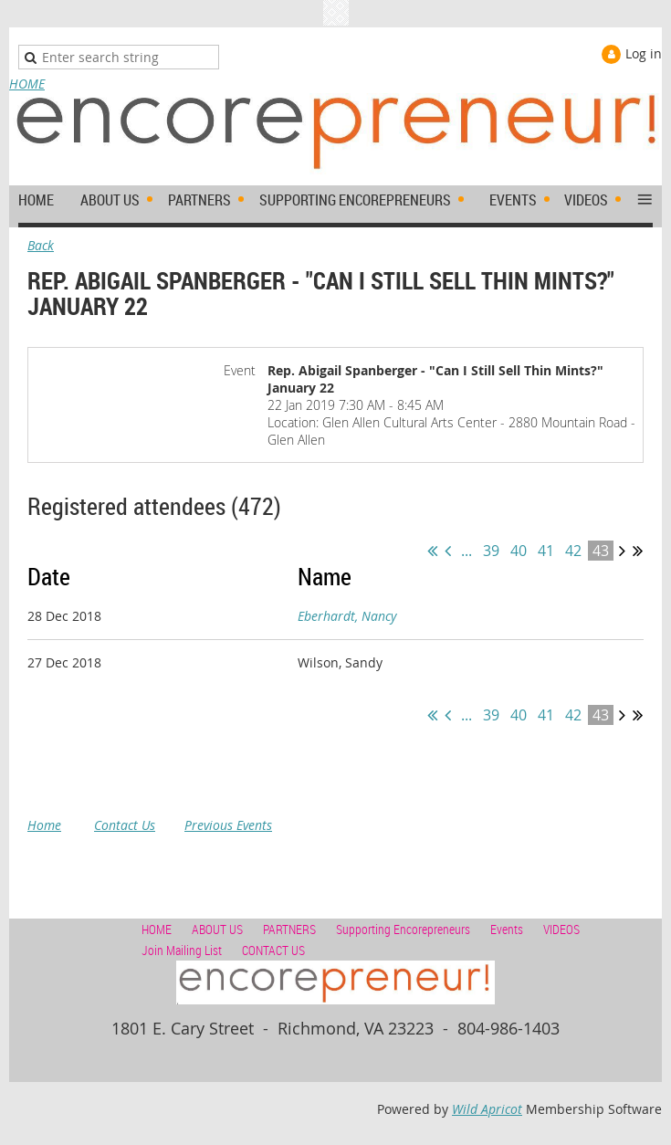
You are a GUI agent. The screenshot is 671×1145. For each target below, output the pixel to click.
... (466, 551)
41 (546, 551)
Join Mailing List (182, 950)
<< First (432, 550)
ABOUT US (217, 929)
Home (44, 825)
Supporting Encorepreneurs (403, 929)
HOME (27, 83)
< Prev (448, 550)
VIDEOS (561, 929)
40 (518, 551)
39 (491, 551)
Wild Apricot (487, 1109)
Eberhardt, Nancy (347, 616)
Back (40, 245)
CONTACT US (273, 950)
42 (573, 551)
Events (506, 929)
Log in (643, 53)
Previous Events (228, 825)
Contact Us (124, 825)
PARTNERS (289, 929)
